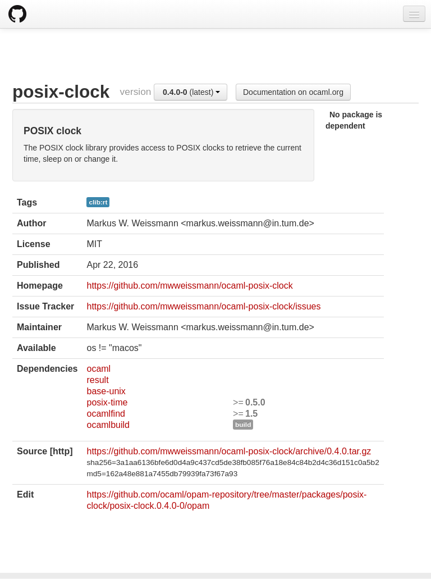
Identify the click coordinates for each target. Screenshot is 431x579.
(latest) (191, 92)
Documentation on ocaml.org (293, 92)
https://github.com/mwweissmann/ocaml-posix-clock (189, 285)
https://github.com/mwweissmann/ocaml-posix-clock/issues (203, 306)
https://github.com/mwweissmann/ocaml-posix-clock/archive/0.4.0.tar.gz (228, 451)
